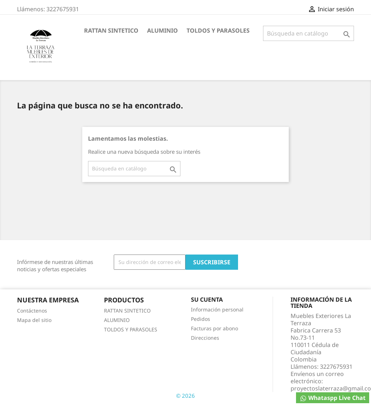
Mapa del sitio (34, 320)
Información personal (217, 309)
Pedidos (200, 318)
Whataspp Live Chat (333, 398)
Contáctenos (32, 310)
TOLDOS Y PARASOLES (218, 30)
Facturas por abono (214, 328)
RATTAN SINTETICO (111, 30)
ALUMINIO (162, 30)
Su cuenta (207, 299)
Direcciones (205, 337)
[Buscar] (308, 33)
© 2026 (185, 395)
